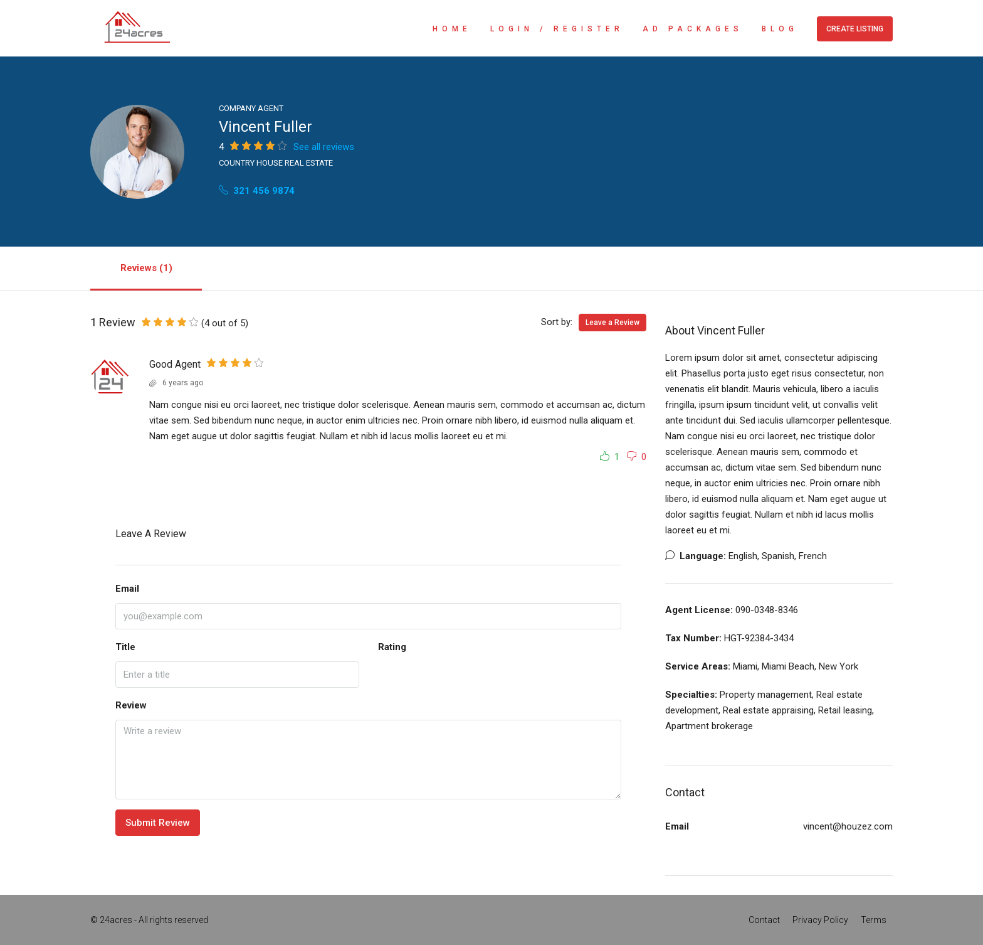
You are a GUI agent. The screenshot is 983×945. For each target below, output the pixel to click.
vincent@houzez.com (848, 826)
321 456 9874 (257, 190)
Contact (764, 920)
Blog (780, 28)
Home (452, 28)
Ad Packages (693, 28)
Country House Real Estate (276, 163)
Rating (392, 647)
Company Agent (251, 108)
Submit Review (157, 822)
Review (131, 705)
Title (125, 647)
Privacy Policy (820, 920)
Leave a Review (612, 322)
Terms (873, 920)
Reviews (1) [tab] (146, 268)
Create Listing (854, 28)
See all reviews (323, 146)
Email (127, 588)
